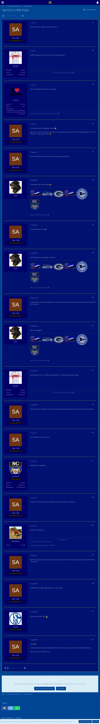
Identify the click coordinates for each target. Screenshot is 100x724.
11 (20, 16)
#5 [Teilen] (93, 152)
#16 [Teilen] (92, 525)
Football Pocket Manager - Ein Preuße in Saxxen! (43, 114)
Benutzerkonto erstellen (44, 688)
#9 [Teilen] (93, 297)
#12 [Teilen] (93, 404)
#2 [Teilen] (93, 50)
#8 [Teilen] (93, 253)
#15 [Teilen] (93, 497)
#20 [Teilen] (92, 639)
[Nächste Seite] (22, 15)
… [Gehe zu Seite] (17, 16)
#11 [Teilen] (93, 370)
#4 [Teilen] (93, 123)
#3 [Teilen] (93, 84)
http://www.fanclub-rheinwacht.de (62, 73)
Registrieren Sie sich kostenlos (52, 684)
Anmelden (61, 688)
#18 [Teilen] (93, 583)
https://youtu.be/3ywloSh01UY (38, 215)
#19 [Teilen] (92, 611)
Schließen (95, 721)
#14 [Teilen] (92, 461)
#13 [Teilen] (93, 432)
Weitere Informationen (85, 721)
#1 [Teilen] (93, 22)
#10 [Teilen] (92, 326)
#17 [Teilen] (93, 555)
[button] (2, 2)
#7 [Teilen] (93, 224)
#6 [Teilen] (93, 180)
